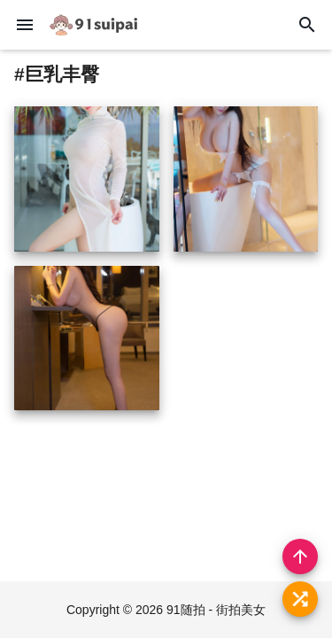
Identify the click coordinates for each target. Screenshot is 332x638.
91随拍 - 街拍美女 (216, 610)
